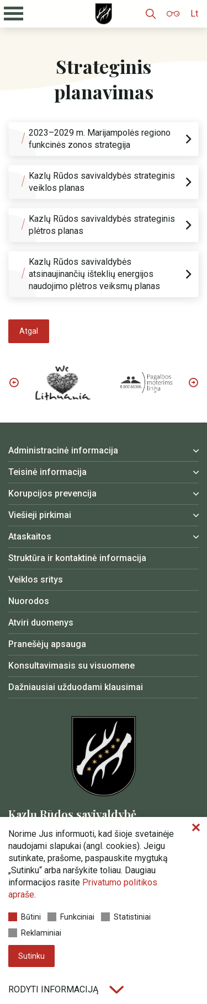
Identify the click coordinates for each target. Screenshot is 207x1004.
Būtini (24, 916)
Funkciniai (70, 916)
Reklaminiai (34, 932)
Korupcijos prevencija (52, 493)
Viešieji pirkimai (39, 515)
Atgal (28, 331)
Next (193, 382)
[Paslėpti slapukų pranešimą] (196, 828)
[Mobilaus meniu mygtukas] (14, 14)
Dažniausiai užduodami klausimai (75, 687)
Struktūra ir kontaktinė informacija (77, 558)
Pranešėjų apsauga (47, 644)
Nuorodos (28, 601)
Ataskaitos (29, 536)
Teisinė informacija (47, 472)
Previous (13, 382)
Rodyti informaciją (66, 989)
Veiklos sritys (35, 579)
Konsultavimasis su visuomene (71, 665)
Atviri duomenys (40, 622)
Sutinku (31, 956)
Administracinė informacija (63, 450)
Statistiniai (126, 916)
